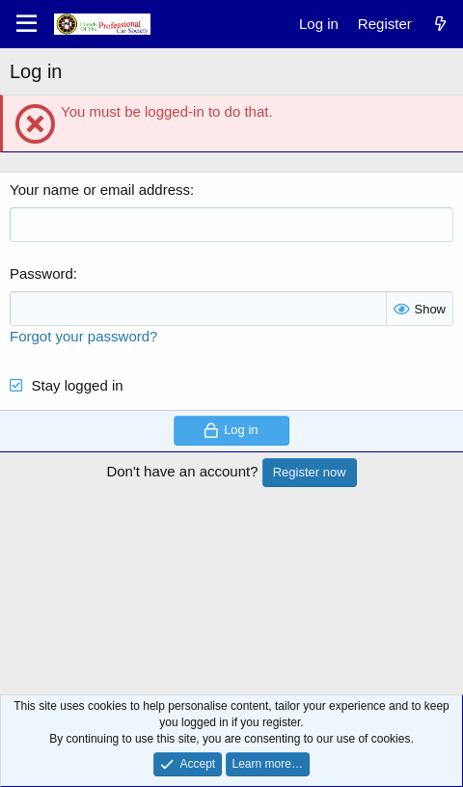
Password (41, 273)
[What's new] (440, 23)
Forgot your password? (83, 336)
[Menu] (26, 24)
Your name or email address (100, 189)
